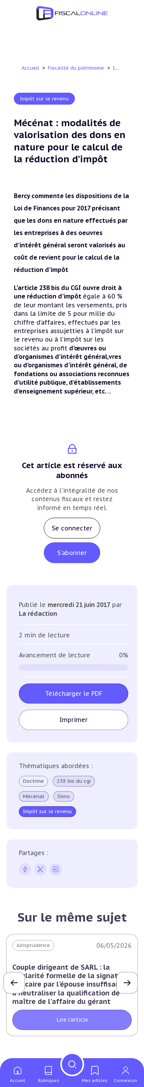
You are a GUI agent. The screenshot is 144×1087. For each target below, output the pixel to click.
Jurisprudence (33, 945)
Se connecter (72, 528)
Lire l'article (72, 1019)
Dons (64, 797)
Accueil (30, 68)
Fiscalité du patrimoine (77, 68)
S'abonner (72, 553)
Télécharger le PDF (74, 693)
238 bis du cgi (74, 781)
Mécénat (34, 797)
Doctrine (33, 781)
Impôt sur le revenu (44, 98)
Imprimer (74, 720)
